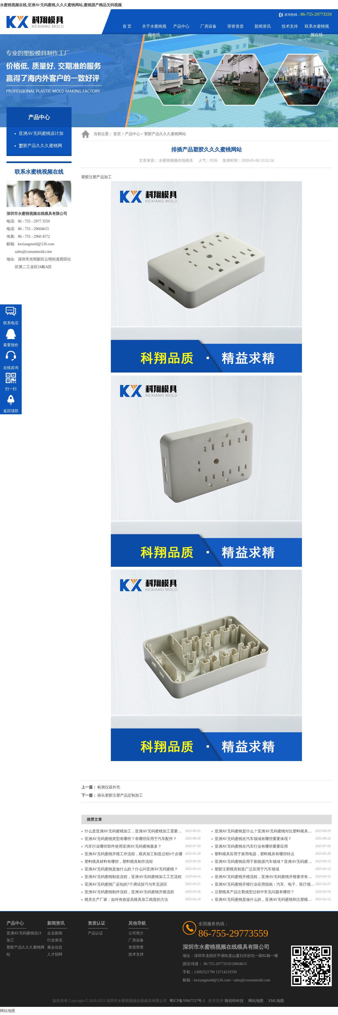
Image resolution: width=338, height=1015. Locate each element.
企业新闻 (54, 933)
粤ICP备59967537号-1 (187, 1001)
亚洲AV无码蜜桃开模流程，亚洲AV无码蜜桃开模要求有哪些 (265, 877)
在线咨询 (10, 368)
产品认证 (95, 933)
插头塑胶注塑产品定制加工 (120, 795)
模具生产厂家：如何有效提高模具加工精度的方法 (126, 900)
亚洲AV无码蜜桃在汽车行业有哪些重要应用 (251, 846)
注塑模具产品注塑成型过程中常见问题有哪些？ (254, 892)
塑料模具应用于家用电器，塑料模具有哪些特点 (254, 854)
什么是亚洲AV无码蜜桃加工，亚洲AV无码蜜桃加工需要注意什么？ (135, 831)
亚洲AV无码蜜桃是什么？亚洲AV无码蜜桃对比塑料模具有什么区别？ (265, 831)
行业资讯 (54, 940)
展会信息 (54, 947)
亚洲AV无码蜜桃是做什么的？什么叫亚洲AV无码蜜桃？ (131, 869)
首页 (117, 134)
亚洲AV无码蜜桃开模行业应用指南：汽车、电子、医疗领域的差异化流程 (265, 884)
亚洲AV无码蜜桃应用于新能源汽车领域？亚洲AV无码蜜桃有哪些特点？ (265, 862)
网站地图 (255, 1001)
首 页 (127, 26)
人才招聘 (54, 954)
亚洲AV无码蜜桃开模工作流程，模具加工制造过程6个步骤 (133, 854)
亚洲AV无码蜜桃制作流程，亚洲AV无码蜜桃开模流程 (129, 892)
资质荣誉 (136, 947)
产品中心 (181, 26)
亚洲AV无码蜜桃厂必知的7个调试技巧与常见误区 (126, 884)
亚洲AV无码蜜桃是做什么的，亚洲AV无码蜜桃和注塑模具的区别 (265, 900)
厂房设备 (208, 26)
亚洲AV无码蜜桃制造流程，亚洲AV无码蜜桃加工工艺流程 (133, 877)
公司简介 (136, 933)
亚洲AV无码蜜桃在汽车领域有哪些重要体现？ (253, 839)
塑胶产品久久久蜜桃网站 (165, 134)
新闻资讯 (263, 26)
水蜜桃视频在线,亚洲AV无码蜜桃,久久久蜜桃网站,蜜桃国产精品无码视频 (61, 5)
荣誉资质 (235, 26)
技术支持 (290, 26)
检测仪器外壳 (108, 787)
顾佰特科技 (234, 1001)
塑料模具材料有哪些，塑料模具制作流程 (119, 862)
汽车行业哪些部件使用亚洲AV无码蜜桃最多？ (123, 846)
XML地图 (276, 1001)
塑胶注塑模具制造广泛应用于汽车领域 (247, 869)
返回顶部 (10, 411)
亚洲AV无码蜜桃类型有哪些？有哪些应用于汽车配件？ (131, 839)
